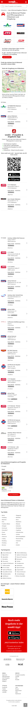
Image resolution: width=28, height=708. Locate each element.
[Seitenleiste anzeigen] (25, 705)
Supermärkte (19, 569)
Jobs (16, 687)
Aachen (17, 534)
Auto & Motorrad (6, 553)
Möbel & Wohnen (6, 578)
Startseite (4, 675)
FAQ (16, 678)
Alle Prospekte (14, 494)
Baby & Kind (4, 555)
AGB (16, 692)
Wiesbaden (18, 528)
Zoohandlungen (19, 574)
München (3, 519)
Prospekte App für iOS (14, 648)
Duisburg (3, 543)
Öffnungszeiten (6, 676)
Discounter (4, 561)
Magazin (4, 681)
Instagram (4, 690)
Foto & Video (5, 567)
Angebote (4, 679)
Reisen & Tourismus (21, 557)
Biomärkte (4, 559)
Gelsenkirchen (19, 532)
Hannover (4, 536)
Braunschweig (19, 538)
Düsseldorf (4, 530)
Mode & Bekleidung (20, 553)
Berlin (16, 2)
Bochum (3, 545)
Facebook (4, 687)
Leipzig (3, 538)
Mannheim (18, 521)
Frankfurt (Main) (5, 524)
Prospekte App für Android (14, 646)
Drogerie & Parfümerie (7, 563)
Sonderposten (19, 563)
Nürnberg (3, 540)
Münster (17, 524)
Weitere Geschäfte (20, 576)
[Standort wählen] (26, 2)
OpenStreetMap (18, 91)
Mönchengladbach (20, 536)
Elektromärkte (5, 565)
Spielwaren (18, 565)
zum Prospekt (7, 57)
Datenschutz (18, 690)
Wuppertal (18, 515)
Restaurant (18, 559)
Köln (2, 521)
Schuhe (17, 561)
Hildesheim (4, 10)
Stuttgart (3, 526)
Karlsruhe (18, 526)
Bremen (3, 534)
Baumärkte (4, 557)
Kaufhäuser (4, 576)
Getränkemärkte (6, 574)
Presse (17, 689)
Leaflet (11, 91)
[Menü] (2, 2)
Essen (3, 532)
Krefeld (17, 545)
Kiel (16, 543)
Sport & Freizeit (19, 567)
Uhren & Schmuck (20, 572)
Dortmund (4, 528)
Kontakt (17, 679)
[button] (24, 72)
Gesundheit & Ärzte (6, 572)
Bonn (17, 519)
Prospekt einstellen (20, 675)
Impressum (18, 693)
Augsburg (18, 530)
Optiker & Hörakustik (21, 555)
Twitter (4, 689)
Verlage (17, 676)
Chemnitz (18, 540)
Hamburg (3, 517)
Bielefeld (17, 517)
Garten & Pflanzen (6, 569)
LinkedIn (4, 692)
